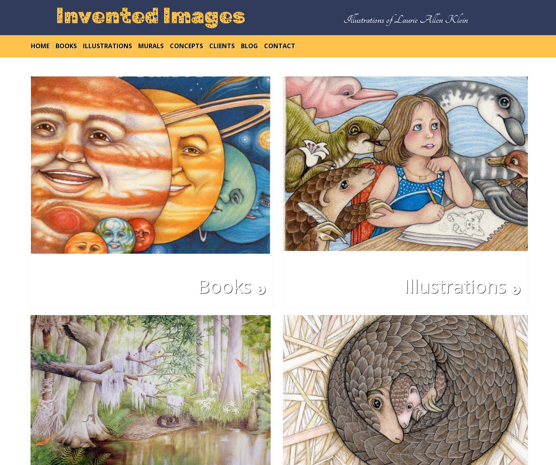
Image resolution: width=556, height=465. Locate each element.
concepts (186, 46)
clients (222, 46)
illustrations (107, 46)
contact (279, 46)
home (40, 46)
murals (151, 46)
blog (249, 46)
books (66, 46)
